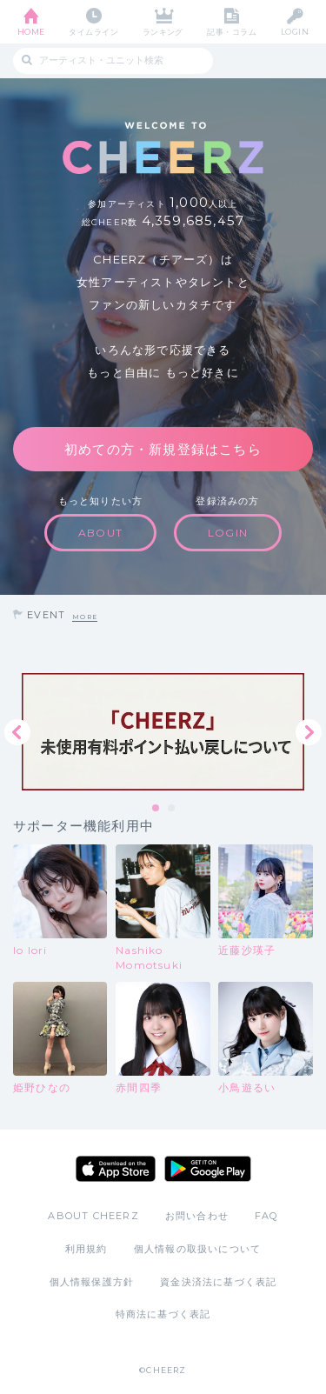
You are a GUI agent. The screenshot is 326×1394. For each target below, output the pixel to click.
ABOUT (100, 532)
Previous (17, 732)
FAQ (266, 1216)
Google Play (207, 1169)
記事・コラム (231, 32)
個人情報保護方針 (92, 1282)
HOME (31, 32)
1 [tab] (156, 808)
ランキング (163, 32)
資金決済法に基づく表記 (218, 1282)
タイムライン (93, 32)
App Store (116, 1169)
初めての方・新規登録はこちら (163, 449)
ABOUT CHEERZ (93, 1216)
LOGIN (295, 32)
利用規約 (86, 1249)
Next (309, 732)
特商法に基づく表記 (163, 1314)
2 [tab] (172, 808)
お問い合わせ (197, 1216)
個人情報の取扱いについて (197, 1249)
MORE (84, 617)
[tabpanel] (163, 731)
